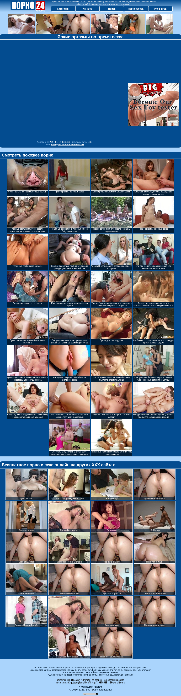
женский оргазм (75, 144)
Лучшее (87, 8)
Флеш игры (160, 8)
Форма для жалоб (90, 686)
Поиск (111, 8)
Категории (63, 8)
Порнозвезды (136, 8)
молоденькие (58, 144)
